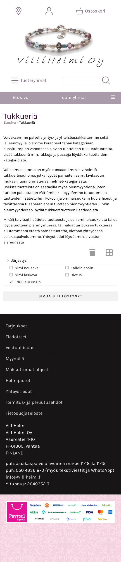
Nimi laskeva (23, 275)
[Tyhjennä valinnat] (92, 254)
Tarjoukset (16, 326)
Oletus (73, 275)
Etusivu (20, 97)
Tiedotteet (16, 336)
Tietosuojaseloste (24, 413)
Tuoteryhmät (73, 97)
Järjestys (16, 260)
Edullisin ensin (25, 282)
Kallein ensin (79, 268)
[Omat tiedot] (49, 11)
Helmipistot (18, 380)
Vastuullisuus (20, 347)
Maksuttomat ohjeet (27, 369)
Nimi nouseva (23, 268)
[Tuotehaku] (81, 80)
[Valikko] (113, 97)
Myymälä (15, 358)
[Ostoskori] (91, 11)
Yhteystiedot (19, 391)
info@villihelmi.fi (24, 477)
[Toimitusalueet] (18, 11)
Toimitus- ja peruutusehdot (34, 402)
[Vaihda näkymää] (109, 254)
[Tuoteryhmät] (29, 80)
